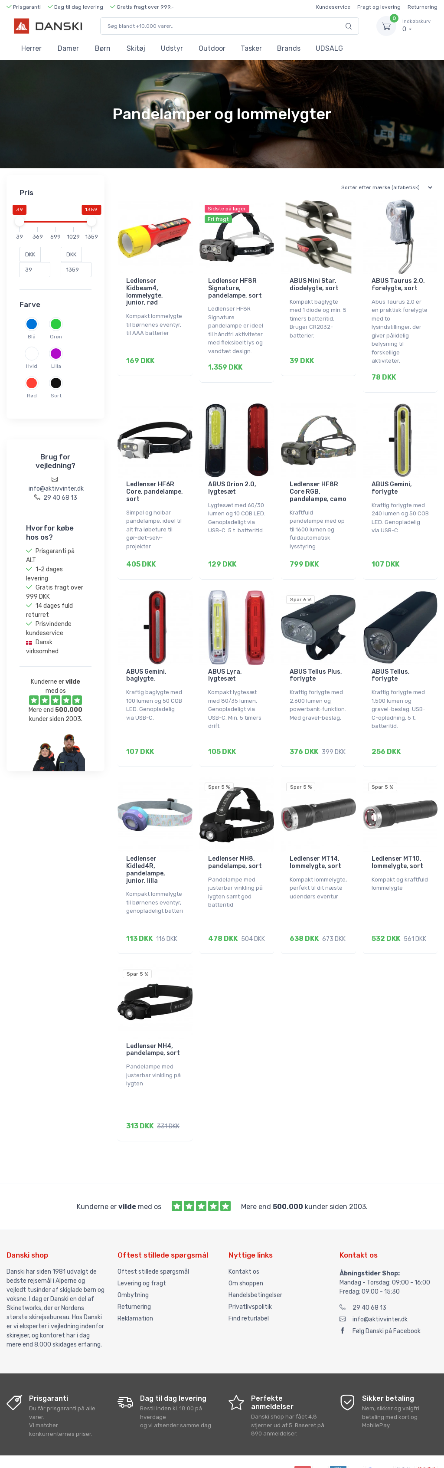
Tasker (251, 48)
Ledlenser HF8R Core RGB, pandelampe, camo (318, 486)
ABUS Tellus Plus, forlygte (316, 663)
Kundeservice (333, 7)
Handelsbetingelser (255, 1264)
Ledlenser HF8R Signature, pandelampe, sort (235, 288)
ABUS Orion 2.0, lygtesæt (232, 482)
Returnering (422, 7)
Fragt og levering (379, 7)
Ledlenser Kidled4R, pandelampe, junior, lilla (145, 851)
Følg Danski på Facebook (380, 1300)
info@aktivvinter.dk (374, 1289)
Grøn (56, 337)
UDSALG (329, 48)
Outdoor (212, 48)
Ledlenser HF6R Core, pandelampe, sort (154, 486)
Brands (288, 48)
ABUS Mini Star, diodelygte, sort (314, 284)
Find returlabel (249, 1288)
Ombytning (133, 1264)
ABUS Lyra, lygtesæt (225, 663)
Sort (56, 396)
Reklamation (135, 1288)
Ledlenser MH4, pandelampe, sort (153, 1025)
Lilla (56, 366)
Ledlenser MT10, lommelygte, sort (397, 844)
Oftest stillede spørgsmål (153, 1241)
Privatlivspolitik (250, 1276)
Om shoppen (246, 1253)
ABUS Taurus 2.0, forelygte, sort (398, 284)
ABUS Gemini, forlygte (392, 482)
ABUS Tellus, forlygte (391, 663)
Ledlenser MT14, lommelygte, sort (315, 844)
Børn (103, 48)
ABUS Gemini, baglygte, (146, 663)
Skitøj (136, 48)
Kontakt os (244, 1241)
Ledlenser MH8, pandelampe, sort (235, 844)
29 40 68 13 (363, 1277)
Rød (32, 396)
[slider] (19, 221)
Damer (68, 48)
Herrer (31, 48)
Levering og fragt (142, 1253)
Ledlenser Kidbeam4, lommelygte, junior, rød (144, 291)
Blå (32, 337)
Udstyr (172, 48)
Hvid (31, 366)
